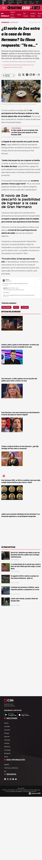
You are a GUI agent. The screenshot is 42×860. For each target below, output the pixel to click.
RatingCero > (5, 22)
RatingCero (14, 22)
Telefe (16, 307)
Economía (7, 730)
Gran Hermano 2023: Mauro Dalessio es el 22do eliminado (19, 61)
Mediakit (6, 764)
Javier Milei (26, 2)
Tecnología (7, 750)
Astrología (7, 740)
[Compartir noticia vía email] (31, 75)
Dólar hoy (37, 2)
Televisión (25, 307)
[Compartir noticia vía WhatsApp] (19, 75)
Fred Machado (31, 2)
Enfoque (6, 733)
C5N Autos (7, 746)
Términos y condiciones (11, 768)
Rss (5, 771)
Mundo (6, 757)
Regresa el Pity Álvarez (13, 14)
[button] (39, 75)
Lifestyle (6, 743)
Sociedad (7, 726)
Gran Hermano (6, 307)
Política (6, 723)
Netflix (19, 14)
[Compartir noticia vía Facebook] (27, 75)
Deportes (7, 736)
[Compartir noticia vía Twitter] (23, 75)
